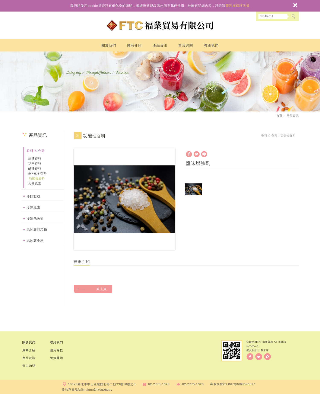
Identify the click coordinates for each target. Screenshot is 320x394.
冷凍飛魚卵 (35, 218)
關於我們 (108, 45)
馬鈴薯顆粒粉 (37, 229)
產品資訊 (160, 45)
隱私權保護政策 (238, 5)
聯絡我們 (211, 45)
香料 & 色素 (36, 150)
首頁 (279, 115)
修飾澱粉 (34, 196)
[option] (124, 199)
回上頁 (101, 289)
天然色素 (34, 183)
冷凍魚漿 (34, 207)
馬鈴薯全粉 (35, 240)
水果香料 (34, 163)
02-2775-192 (192, 384)
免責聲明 (56, 358)
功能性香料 (37, 178)
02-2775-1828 (159, 384)
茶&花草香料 (37, 173)
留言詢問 (185, 45)
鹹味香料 (34, 168)
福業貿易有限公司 (160, 25)
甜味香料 (34, 158)
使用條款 (56, 350)
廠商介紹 (134, 45)
